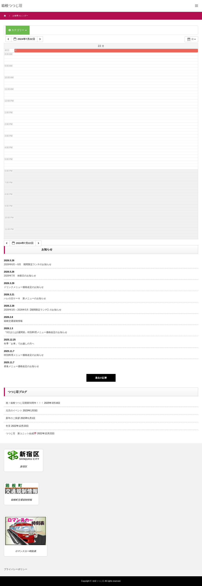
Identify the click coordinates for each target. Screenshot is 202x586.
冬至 (8, 426)
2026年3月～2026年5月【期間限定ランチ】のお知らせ (32, 309)
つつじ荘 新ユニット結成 (21, 433)
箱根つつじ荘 (98, 581)
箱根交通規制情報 (13, 321)
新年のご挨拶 (13, 418)
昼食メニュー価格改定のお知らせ (21, 366)
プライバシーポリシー (15, 569)
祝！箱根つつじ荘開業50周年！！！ (24, 403)
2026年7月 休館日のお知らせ (20, 275)
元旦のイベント (14, 410)
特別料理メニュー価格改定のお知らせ (24, 355)
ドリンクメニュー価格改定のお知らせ (24, 287)
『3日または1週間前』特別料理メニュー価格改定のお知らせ (35, 332)
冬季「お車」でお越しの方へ (19, 343)
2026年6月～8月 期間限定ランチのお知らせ (27, 264)
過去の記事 (101, 377)
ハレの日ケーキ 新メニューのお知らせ (25, 298)
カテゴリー (18, 30)
